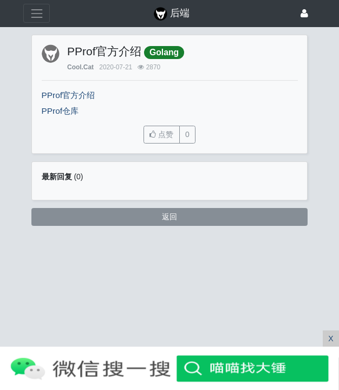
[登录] (304, 13)
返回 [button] (169, 216)
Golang (164, 52)
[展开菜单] (36, 13)
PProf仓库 (60, 110)
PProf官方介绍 (68, 95)
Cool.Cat (80, 67)
